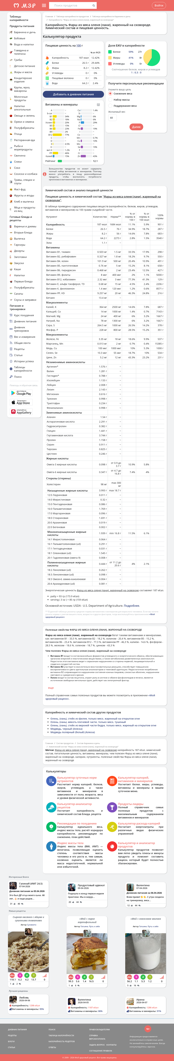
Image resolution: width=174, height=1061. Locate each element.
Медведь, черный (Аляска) (66, 728)
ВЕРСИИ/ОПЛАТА (97, 1039)
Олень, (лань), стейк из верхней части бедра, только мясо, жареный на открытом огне (103, 725)
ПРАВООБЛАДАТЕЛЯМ (99, 1029)
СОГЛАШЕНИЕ (95, 1050)
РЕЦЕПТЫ (12, 1035)
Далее (136, 127)
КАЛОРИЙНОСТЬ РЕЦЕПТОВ (62, 1041)
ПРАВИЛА (107, 1050)
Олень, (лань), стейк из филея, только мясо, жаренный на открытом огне (95, 718)
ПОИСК (52, 1029)
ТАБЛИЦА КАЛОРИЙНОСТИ (61, 1035)
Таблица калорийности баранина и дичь (111, 16)
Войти (159, 5)
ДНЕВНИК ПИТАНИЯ (17, 1029)
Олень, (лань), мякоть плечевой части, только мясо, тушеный (88, 722)
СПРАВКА (93, 1035)
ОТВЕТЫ (52, 1047)
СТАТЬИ (11, 1047)
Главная (49, 16)
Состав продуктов (65, 743)
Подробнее (131, 606)
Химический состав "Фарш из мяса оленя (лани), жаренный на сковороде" (84, 746)
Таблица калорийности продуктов (72, 16)
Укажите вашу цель (119, 89)
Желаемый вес (116, 111)
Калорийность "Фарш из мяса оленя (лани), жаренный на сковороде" (81, 20)
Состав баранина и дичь (88, 743)
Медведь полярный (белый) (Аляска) (72, 732)
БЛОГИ (11, 1041)
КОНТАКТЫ (111, 1045)
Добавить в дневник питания (73, 94)
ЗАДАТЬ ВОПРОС (97, 1045)
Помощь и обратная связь (24, 385)
